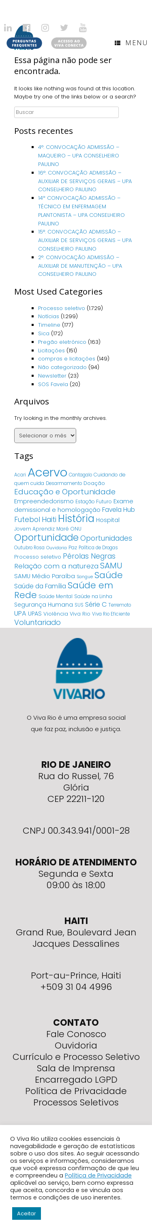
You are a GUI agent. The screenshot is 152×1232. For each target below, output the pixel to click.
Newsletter (52, 376)
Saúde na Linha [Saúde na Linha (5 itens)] (93, 596)
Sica (43, 333)
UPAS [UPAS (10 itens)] (35, 613)
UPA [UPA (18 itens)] (20, 613)
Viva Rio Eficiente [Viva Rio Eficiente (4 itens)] (111, 614)
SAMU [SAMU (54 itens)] (111, 565)
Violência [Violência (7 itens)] (55, 614)
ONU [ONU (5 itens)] (76, 528)
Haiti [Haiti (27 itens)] (49, 519)
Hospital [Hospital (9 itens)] (108, 520)
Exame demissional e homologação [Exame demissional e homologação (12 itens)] (73, 505)
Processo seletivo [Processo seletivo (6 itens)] (37, 556)
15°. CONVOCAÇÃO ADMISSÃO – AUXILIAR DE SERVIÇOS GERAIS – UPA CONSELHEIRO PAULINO (85, 240)
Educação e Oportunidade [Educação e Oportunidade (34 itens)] (65, 492)
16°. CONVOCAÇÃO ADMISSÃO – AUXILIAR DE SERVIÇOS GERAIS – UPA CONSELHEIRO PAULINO (85, 181)
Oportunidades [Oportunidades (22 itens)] (106, 538)
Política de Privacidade (76, 1091)
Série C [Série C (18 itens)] (96, 604)
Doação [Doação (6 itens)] (94, 483)
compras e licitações (66, 359)
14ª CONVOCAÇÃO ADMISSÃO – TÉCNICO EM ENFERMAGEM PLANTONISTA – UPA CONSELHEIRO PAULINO (81, 210)
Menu (131, 42)
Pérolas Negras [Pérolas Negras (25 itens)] (89, 556)
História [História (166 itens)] (76, 518)
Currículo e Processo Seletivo (76, 1057)
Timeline (49, 325)
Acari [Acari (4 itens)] (20, 475)
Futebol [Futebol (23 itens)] (27, 519)
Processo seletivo (61, 308)
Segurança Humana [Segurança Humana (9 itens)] (43, 605)
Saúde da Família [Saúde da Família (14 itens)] (40, 586)
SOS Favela (53, 384)
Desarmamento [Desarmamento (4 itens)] (64, 483)
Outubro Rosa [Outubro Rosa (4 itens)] (29, 547)
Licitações (51, 350)
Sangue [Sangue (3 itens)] (85, 577)
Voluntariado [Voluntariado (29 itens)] (37, 622)
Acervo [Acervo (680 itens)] (47, 472)
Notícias (48, 316)
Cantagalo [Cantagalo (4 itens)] (80, 475)
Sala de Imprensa (76, 1068)
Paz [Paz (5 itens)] (73, 547)
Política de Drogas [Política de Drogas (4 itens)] (98, 547)
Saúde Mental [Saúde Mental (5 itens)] (56, 596)
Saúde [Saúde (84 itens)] (108, 575)
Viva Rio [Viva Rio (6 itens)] (80, 613)
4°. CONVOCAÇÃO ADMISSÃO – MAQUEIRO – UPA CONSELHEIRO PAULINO (78, 155)
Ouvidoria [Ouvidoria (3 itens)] (56, 548)
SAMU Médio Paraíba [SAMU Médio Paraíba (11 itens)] (44, 576)
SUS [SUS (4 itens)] (79, 605)
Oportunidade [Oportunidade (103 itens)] (46, 537)
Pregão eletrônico (62, 342)
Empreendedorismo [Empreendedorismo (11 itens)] (44, 501)
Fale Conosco (76, 1034)
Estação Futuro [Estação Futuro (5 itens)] (93, 501)
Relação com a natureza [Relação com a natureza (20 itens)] (56, 566)
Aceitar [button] (26, 1213)
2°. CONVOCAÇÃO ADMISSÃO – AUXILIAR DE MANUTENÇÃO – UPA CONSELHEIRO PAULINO (80, 265)
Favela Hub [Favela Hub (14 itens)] (118, 509)
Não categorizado (62, 367)
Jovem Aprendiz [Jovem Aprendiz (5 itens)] (34, 528)
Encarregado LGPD (76, 1079)
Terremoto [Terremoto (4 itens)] (120, 605)
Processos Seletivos (76, 1102)
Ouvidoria (76, 1045)
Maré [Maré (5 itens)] (62, 528)
